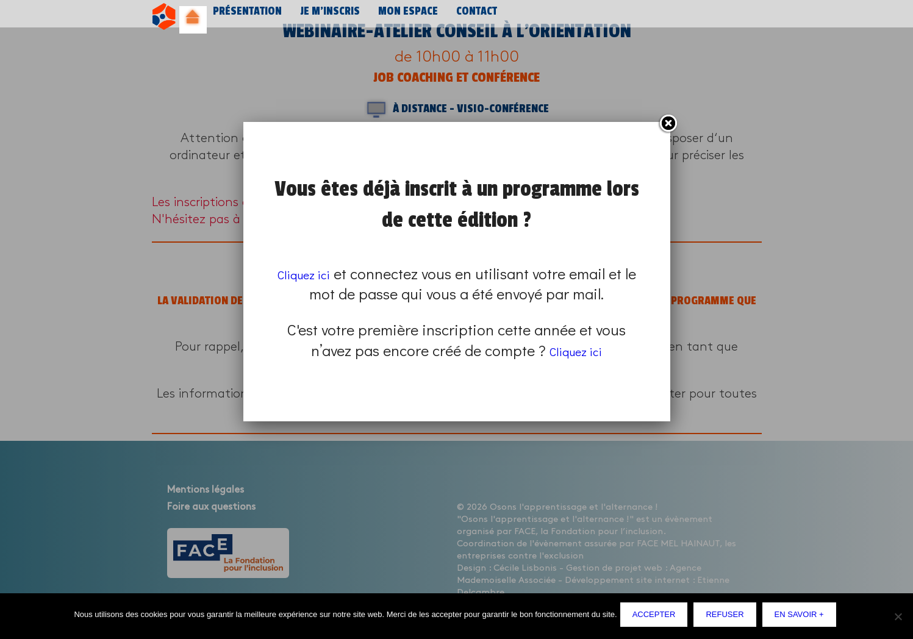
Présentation (245, 17)
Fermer (667, 123)
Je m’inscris (325, 17)
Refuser (728, 617)
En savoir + (802, 617)
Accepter (657, 617)
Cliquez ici (311, 273)
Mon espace (400, 17)
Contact (468, 17)
